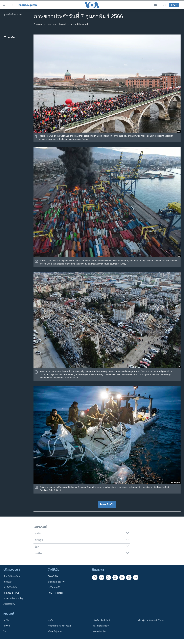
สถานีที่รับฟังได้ (10, 587)
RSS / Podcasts (55, 593)
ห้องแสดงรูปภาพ (28, 5)
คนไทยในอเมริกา (101, 625)
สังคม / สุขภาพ (55, 631)
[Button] (9, 37)
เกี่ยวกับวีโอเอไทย (11, 576)
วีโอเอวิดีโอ (53, 576)
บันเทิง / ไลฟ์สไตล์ (101, 620)
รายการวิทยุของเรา (57, 582)
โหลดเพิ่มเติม (107, 504)
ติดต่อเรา (7, 582)
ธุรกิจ (50, 620)
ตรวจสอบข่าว (99, 631)
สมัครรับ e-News (11, 593)
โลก (5, 631)
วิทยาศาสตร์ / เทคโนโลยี (59, 625)
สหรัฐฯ (6, 625)
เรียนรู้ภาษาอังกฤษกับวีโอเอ (151, 620)
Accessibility (9, 604)
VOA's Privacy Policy (13, 598)
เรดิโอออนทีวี (54, 587)
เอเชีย (6, 620)
